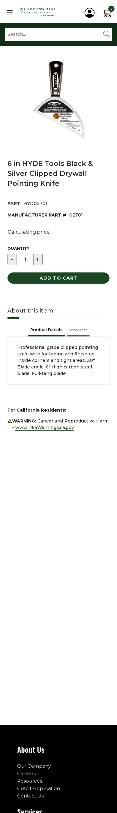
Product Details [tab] (46, 329)
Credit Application (38, 788)
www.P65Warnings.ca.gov (44, 427)
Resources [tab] (78, 329)
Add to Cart (58, 278)
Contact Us (30, 796)
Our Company (34, 766)
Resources (29, 781)
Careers (26, 773)
